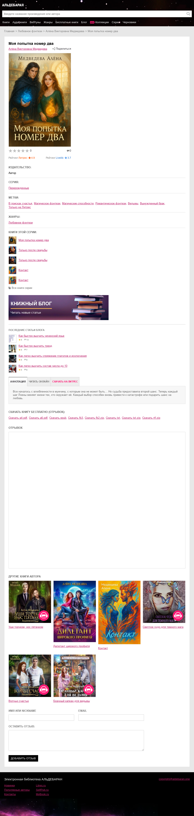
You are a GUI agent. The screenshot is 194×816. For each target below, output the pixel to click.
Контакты (10, 794)
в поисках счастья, (21, 203)
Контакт (23, 270)
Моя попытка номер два (34, 240)
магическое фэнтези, (47, 203)
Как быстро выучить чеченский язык (41, 335)
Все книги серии (22, 287)
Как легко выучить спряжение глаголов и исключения (53, 355)
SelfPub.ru (42, 789)
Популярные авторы (17, 789)
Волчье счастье (19, 701)
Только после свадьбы (33, 250)
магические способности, (78, 203)
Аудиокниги (20, 22)
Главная (9, 31)
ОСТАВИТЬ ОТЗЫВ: (22, 726)
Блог (84, 22)
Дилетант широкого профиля (71, 646)
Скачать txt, (113, 417)
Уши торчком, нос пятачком (26, 627)
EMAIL (82, 710)
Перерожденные (19, 188)
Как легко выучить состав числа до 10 (43, 365)
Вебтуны (35, 22)
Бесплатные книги (66, 22)
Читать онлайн (39, 381)
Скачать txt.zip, (131, 417)
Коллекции (102, 22)
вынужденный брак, (152, 203)
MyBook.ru (42, 794)
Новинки (9, 785)
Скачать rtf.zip (151, 417)
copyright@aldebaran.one (174, 779)
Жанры (48, 22)
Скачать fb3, (76, 417)
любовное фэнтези (30, 31)
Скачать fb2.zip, (95, 417)
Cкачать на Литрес (65, 381)
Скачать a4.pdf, (18, 417)
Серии (116, 22)
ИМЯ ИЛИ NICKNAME (22, 710)
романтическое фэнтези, (111, 203)
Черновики (129, 22)
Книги (6, 22)
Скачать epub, (58, 417)
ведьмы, (133, 203)
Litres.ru (41, 785)
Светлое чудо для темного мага (163, 627)
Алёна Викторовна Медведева (65, 31)
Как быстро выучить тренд (35, 345)
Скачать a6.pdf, (38, 417)
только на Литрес (20, 207)
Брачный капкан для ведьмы (71, 701)
